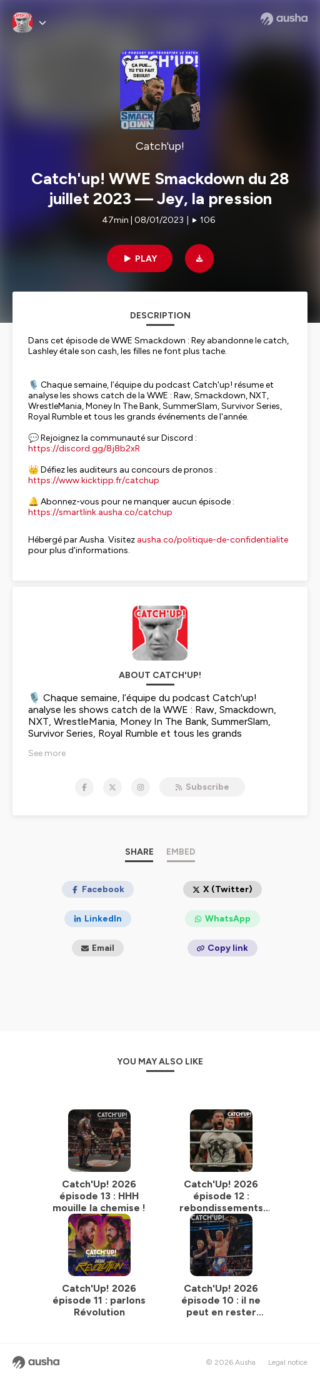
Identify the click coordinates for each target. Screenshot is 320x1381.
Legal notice (288, 1362)
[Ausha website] (284, 18)
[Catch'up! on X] (112, 787)
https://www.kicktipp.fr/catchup (93, 480)
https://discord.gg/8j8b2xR (84, 448)
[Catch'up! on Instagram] (140, 787)
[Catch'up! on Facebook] (84, 787)
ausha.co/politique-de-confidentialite (212, 539)
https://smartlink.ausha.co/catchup (100, 512)
